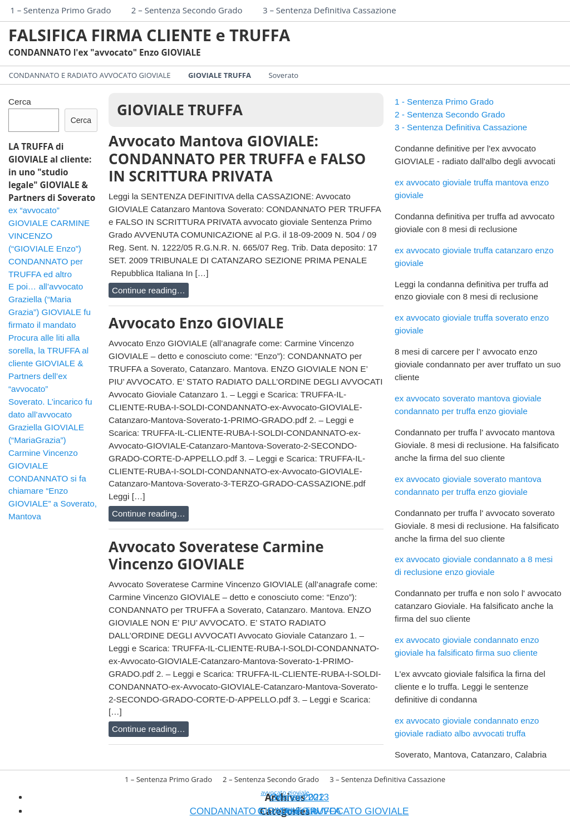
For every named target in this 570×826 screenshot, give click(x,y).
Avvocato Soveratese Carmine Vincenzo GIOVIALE (216, 555)
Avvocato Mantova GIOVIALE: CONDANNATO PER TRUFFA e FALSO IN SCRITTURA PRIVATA (237, 158)
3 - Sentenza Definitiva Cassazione (461, 127)
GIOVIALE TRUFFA (219, 75)
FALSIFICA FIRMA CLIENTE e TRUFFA (149, 35)
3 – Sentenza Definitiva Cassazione (329, 10)
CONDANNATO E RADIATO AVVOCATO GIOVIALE (90, 75)
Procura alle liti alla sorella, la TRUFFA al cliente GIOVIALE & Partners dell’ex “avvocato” (48, 363)
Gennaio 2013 (299, 797)
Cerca (19, 101)
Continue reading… (148, 290)
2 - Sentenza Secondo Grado (450, 114)
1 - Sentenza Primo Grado (444, 101)
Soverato (283, 75)
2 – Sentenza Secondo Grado (187, 10)
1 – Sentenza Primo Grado (60, 10)
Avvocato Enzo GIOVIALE (196, 323)
